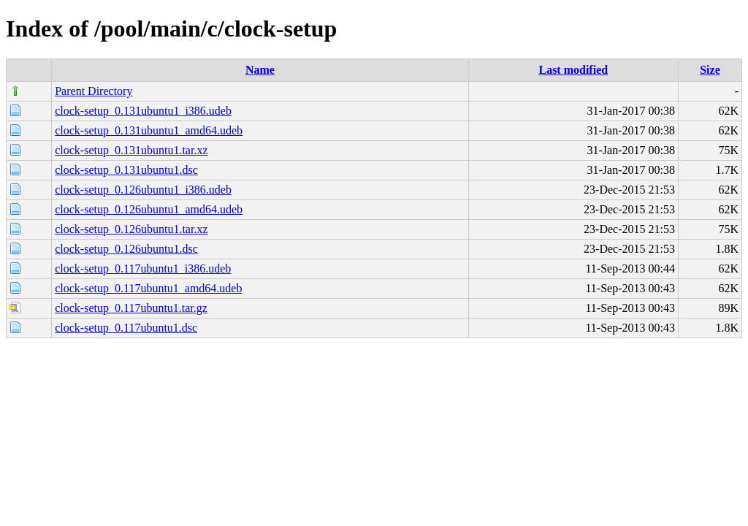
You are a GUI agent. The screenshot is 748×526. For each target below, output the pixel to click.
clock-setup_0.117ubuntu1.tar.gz (131, 308)
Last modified (573, 70)
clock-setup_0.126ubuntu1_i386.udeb (143, 189)
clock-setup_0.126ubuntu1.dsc (126, 249)
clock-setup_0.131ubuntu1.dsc (126, 170)
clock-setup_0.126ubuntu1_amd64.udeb (149, 209)
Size (710, 70)
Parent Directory (93, 91)
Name (260, 70)
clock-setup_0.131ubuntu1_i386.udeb (143, 110)
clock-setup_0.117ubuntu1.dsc (126, 327)
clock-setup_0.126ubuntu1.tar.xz (131, 229)
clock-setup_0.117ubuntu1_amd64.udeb (148, 288)
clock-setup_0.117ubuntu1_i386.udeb (143, 268)
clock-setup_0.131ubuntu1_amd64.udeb (149, 130)
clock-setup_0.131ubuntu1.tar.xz (131, 150)
